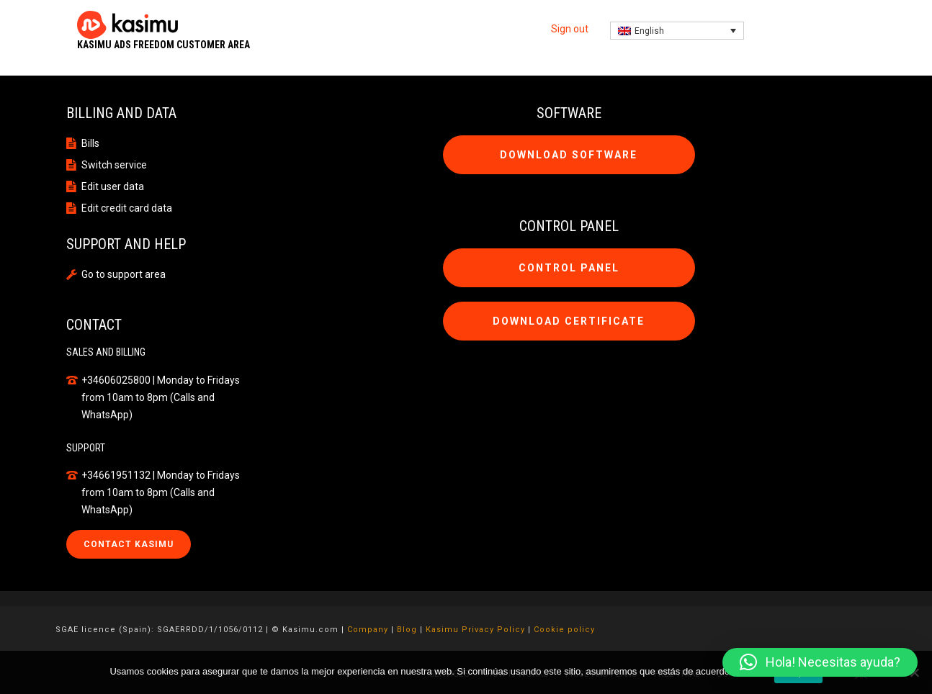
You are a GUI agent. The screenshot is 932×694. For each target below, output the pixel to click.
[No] (914, 672)
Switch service (114, 165)
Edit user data (112, 186)
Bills (90, 143)
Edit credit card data (126, 208)
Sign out (569, 29)
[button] (820, 662)
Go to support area (123, 274)
